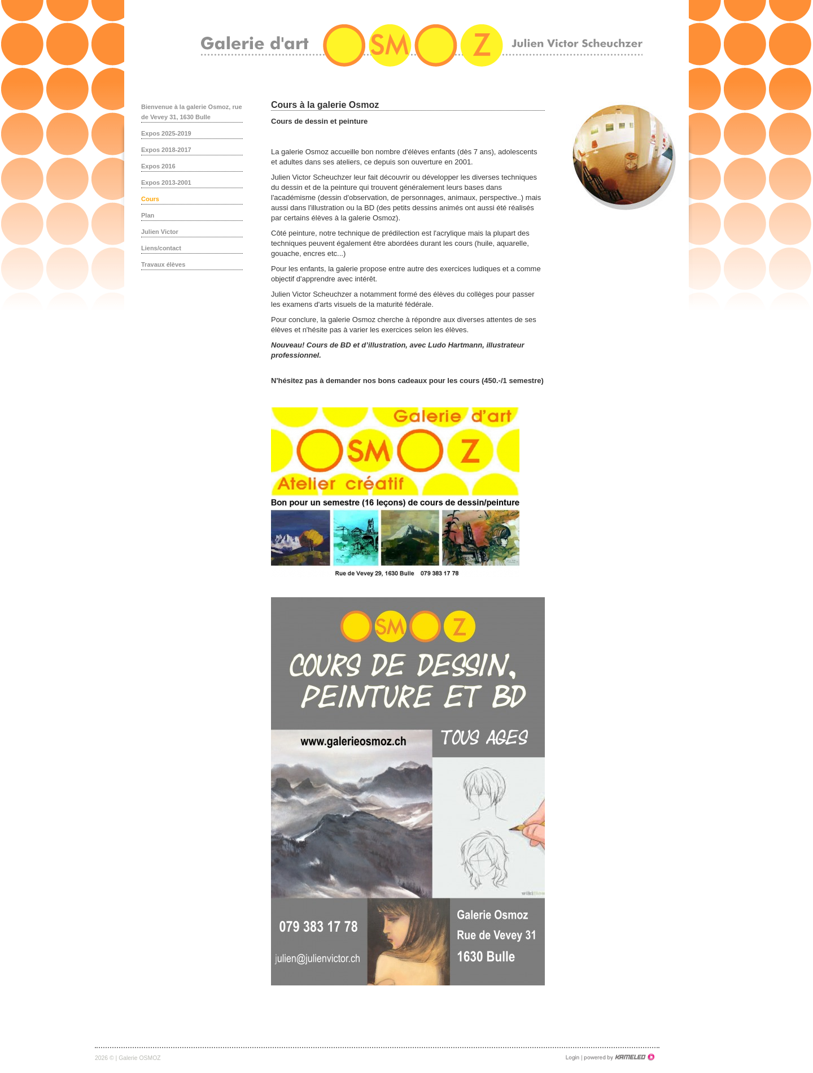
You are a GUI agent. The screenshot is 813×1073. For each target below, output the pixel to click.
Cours (150, 199)
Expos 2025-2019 (166, 133)
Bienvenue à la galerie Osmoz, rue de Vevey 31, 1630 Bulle (191, 111)
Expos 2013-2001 (166, 182)
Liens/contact (161, 248)
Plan (147, 215)
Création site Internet (618, 1057)
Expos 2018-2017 (166, 149)
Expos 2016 (158, 166)
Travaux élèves (163, 264)
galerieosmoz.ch (422, 45)
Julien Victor (159, 231)
